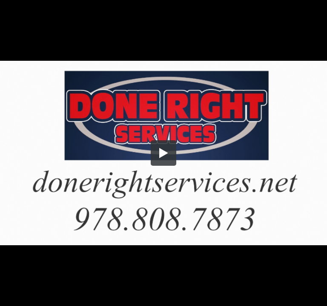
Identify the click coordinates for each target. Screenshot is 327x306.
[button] (163, 153)
